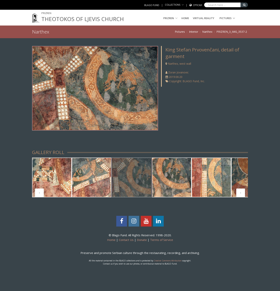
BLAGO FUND (151, 5)
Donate (142, 240)
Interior (193, 32)
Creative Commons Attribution (168, 260)
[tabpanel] (52, 177)
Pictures (226, 18)
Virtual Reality (203, 18)
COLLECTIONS (172, 4)
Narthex (207, 32)
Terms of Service (161, 240)
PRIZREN (170, 18)
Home (185, 18)
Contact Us (126, 240)
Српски (197, 5)
